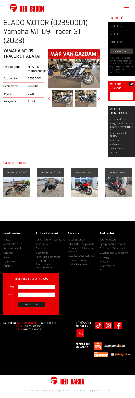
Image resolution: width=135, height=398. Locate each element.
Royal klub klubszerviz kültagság (47, 258)
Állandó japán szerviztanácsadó (45, 266)
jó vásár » (114, 144)
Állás (6, 257)
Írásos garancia (76, 239)
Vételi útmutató (108, 239)
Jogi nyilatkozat (96, 390)
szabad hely (116, 26)
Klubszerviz (41, 253)
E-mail (11, 287)
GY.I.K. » (113, 152)
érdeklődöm (121, 51)
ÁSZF (110, 390)
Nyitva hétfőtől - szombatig (50, 239)
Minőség (104, 257)
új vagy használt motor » (121, 123)
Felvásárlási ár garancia (81, 244)
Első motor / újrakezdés (113, 248)
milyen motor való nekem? (118, 134)
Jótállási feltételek (78, 264)
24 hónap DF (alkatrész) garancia (81, 250)
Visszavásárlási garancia (81, 255)
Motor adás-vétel (13, 244)
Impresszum (79, 390)
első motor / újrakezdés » (121, 128)
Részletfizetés (107, 266)
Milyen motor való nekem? (114, 253)
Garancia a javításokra (80, 260)
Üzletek (7, 266)
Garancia (8, 253)
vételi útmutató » (118, 119)
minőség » (114, 140)
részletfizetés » (117, 148)
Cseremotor (42, 248)
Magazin (7, 239)
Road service (42, 244)
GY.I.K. (103, 270)
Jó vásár (104, 261)
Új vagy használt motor (112, 244)
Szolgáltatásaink (12, 248)
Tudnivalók (9, 261)
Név (10, 294)
